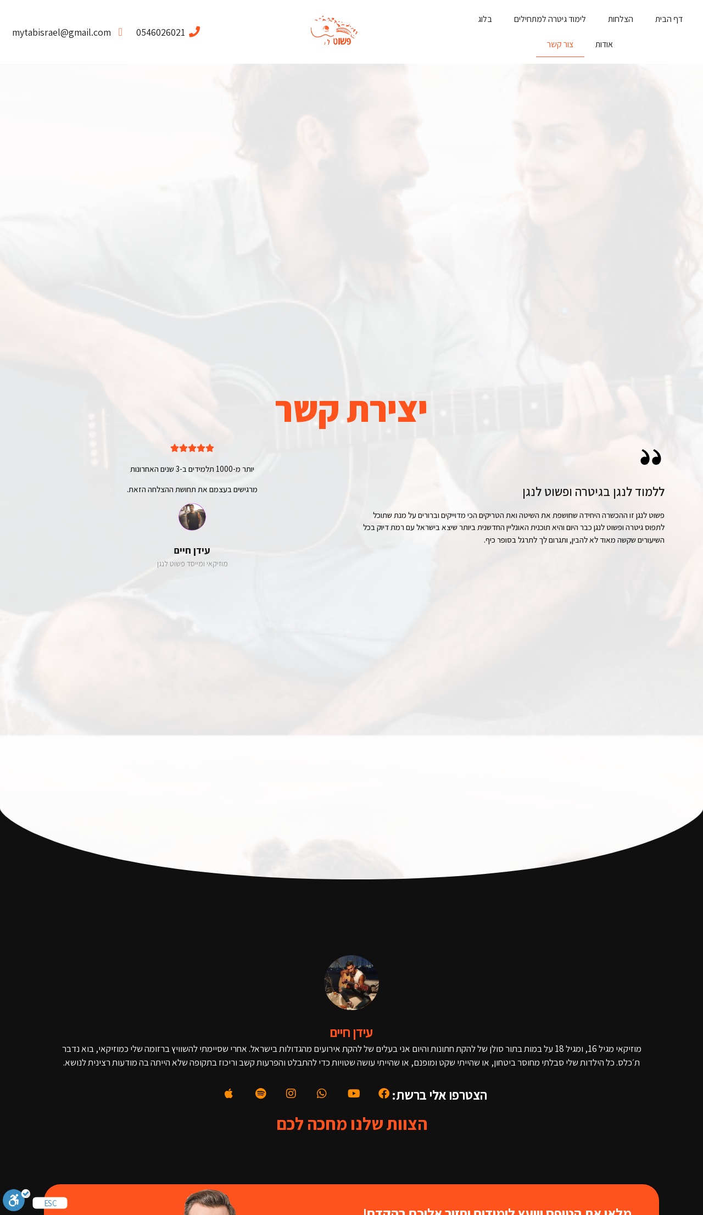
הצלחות (620, 19)
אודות (604, 44)
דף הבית (669, 19)
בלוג (485, 19)
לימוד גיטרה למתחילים (550, 19)
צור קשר (560, 44)
